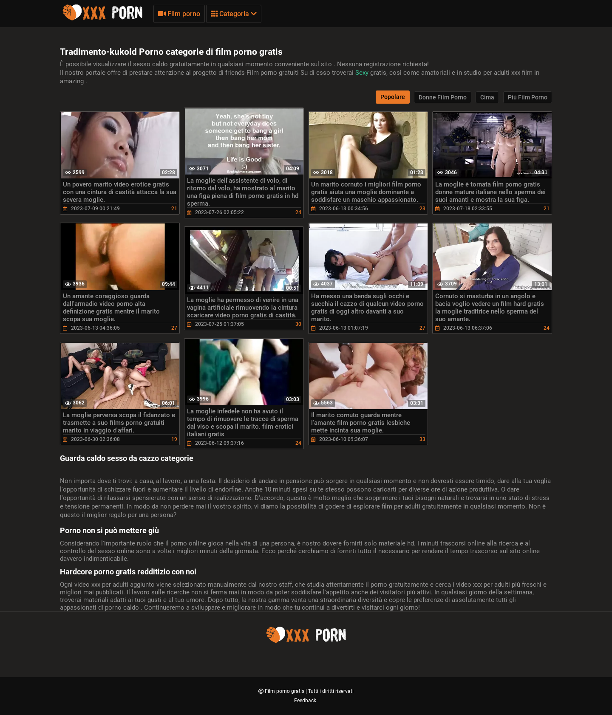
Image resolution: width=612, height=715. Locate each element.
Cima (487, 97)
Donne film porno (443, 97)
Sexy (362, 72)
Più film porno (527, 97)
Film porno (179, 13)
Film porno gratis (285, 691)
